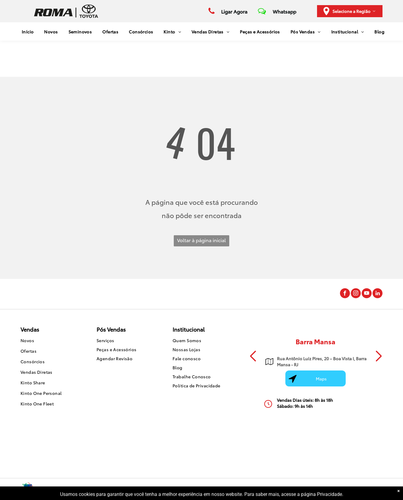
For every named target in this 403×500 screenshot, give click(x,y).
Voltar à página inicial (201, 239)
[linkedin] (377, 294)
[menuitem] (25, 31)
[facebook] (345, 294)
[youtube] (367, 294)
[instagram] (356, 294)
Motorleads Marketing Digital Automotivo (345, 489)
